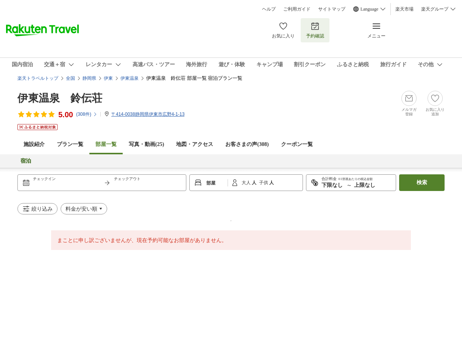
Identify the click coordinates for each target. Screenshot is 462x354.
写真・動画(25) (146, 144)
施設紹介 (34, 144)
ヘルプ (269, 9)
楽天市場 (404, 9)
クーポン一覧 (297, 144)
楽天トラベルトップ (37, 78)
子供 (264, 182)
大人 (247, 182)
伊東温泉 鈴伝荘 (59, 98)
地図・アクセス (194, 144)
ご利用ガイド (297, 9)
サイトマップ (331, 9)
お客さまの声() (246, 144)
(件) (86, 114)
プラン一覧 (70, 144)
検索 (422, 182)
